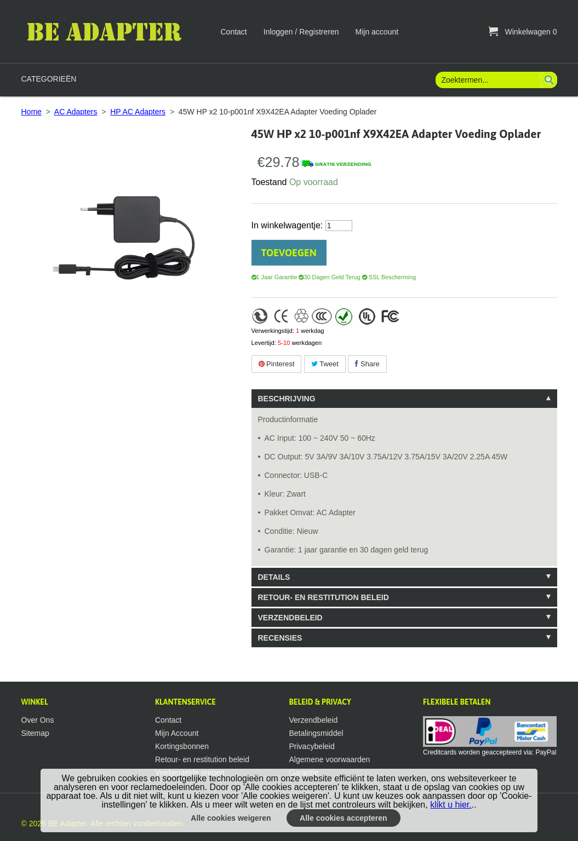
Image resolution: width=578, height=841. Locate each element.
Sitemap (35, 733)
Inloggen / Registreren (301, 31)
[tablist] (404, 518)
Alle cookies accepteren (343, 818)
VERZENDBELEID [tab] (290, 617)
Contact (234, 31)
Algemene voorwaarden (329, 759)
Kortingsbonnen (182, 746)
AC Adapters (76, 111)
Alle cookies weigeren (231, 818)
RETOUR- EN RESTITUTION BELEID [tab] (323, 597)
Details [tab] (274, 577)
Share (367, 364)
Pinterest (277, 364)
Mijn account (377, 31)
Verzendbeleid (313, 720)
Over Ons (37, 720)
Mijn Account (176, 733)
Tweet (325, 364)
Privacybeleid (312, 746)
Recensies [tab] (280, 637)
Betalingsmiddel (316, 733)
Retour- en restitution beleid (202, 759)
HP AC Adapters (137, 111)
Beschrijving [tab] (287, 398)
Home (31, 111)
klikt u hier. (451, 804)
